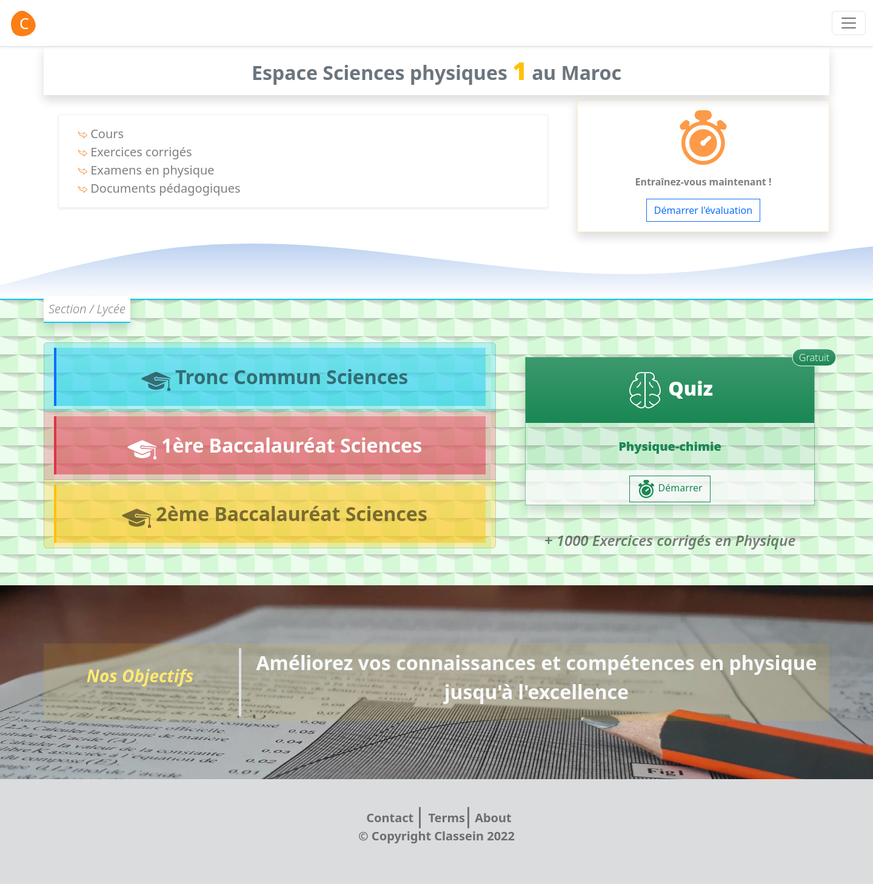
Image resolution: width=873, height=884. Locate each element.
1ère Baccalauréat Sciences (271, 445)
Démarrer (669, 489)
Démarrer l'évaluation (703, 210)
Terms (446, 817)
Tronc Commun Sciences (271, 377)
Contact (391, 817)
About (493, 817)
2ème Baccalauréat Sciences (271, 514)
